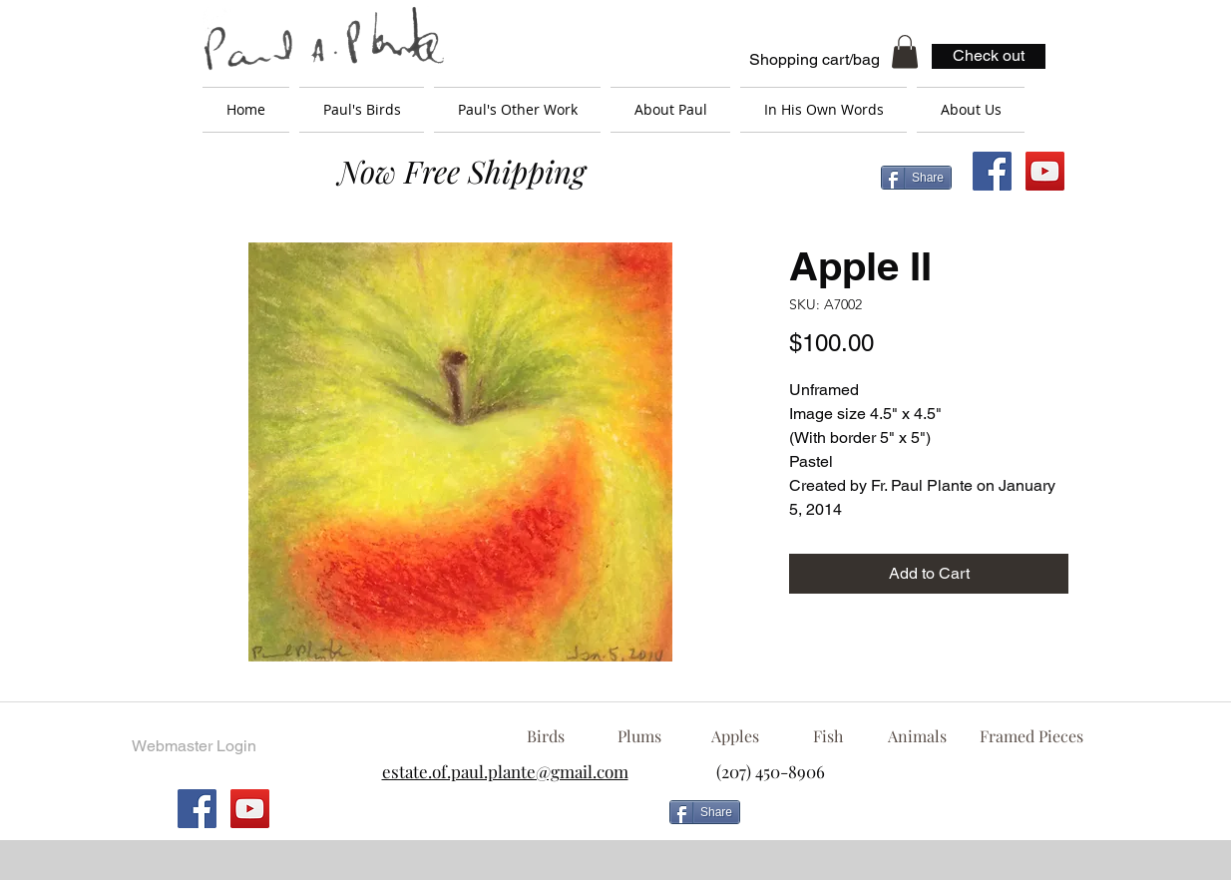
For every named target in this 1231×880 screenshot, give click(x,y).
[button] (905, 51)
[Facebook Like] (909, 820)
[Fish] (828, 736)
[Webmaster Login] (193, 746)
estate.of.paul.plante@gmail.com (505, 771)
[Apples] (734, 736)
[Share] (916, 178)
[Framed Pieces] (1031, 736)
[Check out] (988, 56)
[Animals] (917, 736)
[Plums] (639, 736)
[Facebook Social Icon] (992, 171)
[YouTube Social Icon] (1045, 171)
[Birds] (545, 736)
